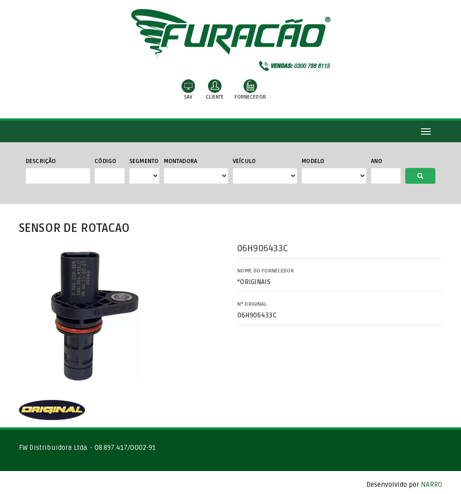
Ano (376, 161)
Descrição (41, 161)
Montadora (180, 161)
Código (105, 161)
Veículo (244, 161)
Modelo (313, 161)
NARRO (431, 484)
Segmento (143, 161)
